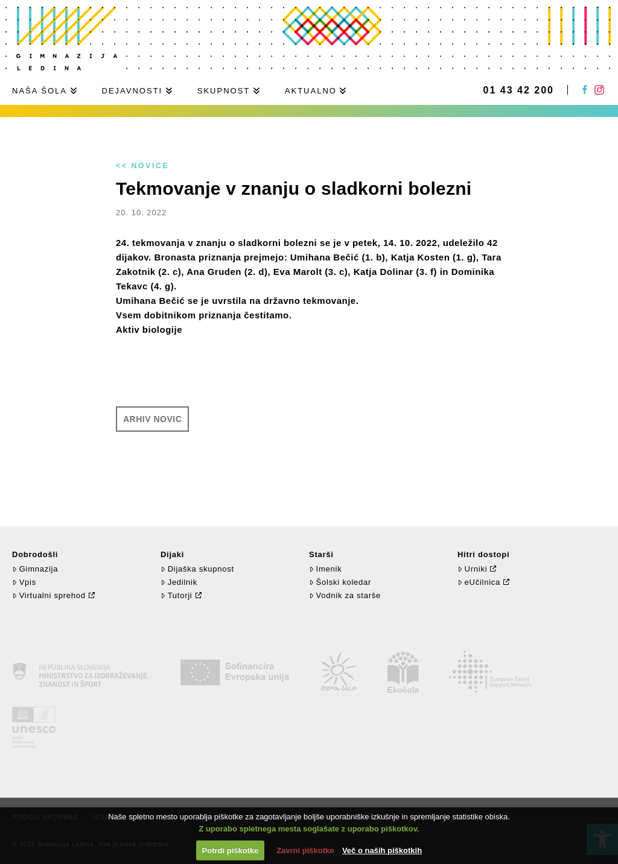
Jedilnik (179, 582)
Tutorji (177, 595)
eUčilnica (478, 582)
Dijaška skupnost (197, 568)
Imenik (325, 568)
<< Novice (142, 166)
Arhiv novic (152, 419)
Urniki (472, 568)
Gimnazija (35, 568)
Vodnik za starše (345, 595)
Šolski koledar (340, 582)
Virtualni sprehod (49, 595)
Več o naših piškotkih (382, 850)
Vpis (24, 582)
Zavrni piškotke (305, 850)
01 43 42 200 (518, 90)
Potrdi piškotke (230, 850)
